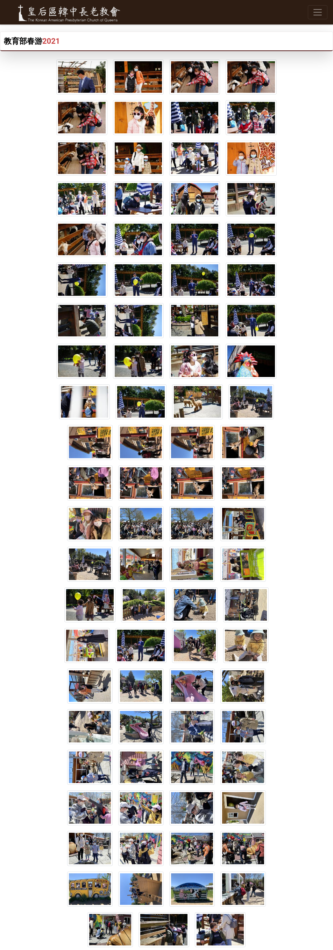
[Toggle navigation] (317, 12)
